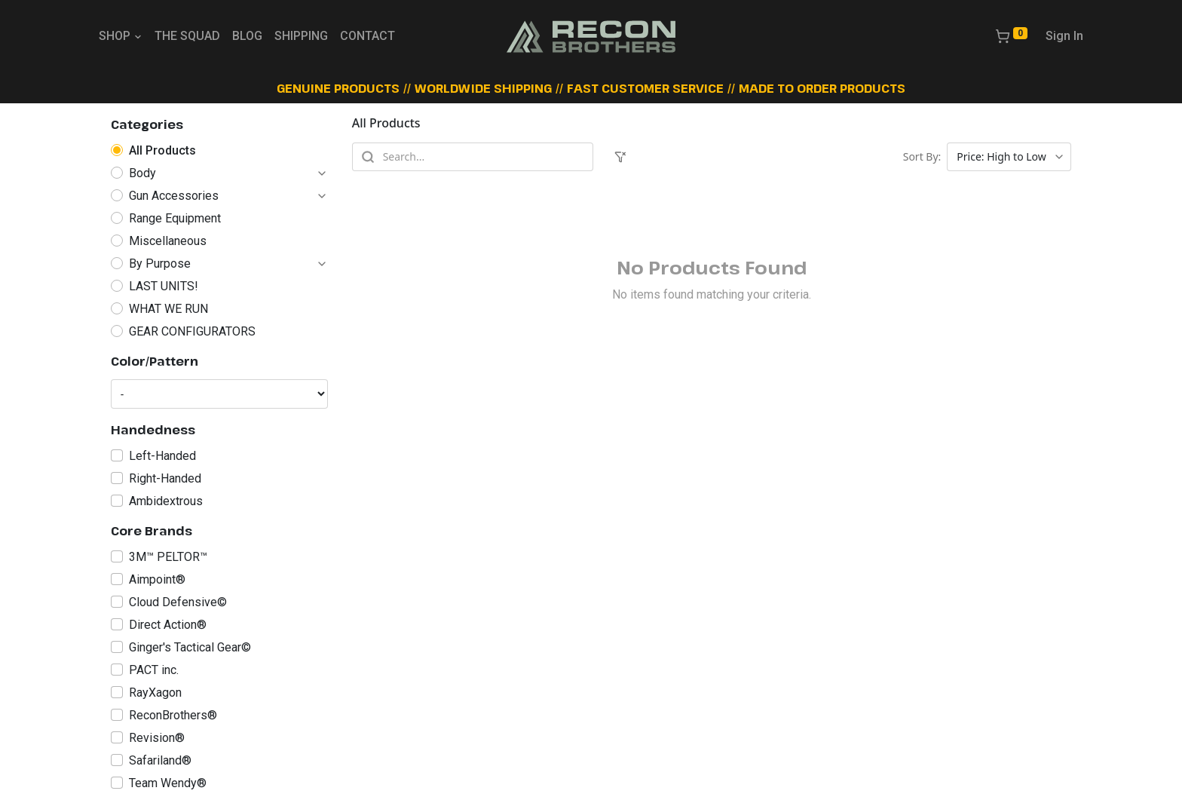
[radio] (219, 151)
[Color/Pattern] (219, 394)
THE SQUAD (187, 36)
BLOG (247, 36)
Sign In (1064, 36)
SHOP (120, 36)
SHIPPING (301, 36)
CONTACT (367, 36)
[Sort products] (1009, 157)
